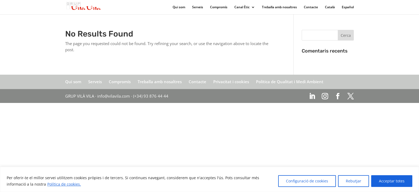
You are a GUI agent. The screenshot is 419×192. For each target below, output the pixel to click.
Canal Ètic (242, 7)
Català (330, 7)
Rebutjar (353, 180)
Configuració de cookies (307, 180)
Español (348, 7)
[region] (209, 179)
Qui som (179, 7)
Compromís (218, 7)
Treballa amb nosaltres (279, 7)
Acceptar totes (392, 180)
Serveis (197, 7)
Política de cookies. (64, 184)
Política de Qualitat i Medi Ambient (289, 81)
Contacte (311, 7)
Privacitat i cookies (231, 81)
